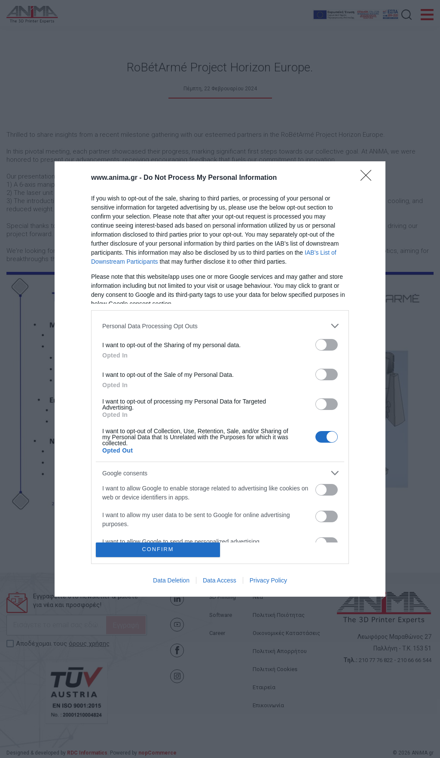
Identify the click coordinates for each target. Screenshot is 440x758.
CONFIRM (158, 549)
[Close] (369, 178)
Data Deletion (171, 580)
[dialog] (220, 379)
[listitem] (220, 325)
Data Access (219, 580)
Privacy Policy (268, 580)
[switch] (326, 345)
